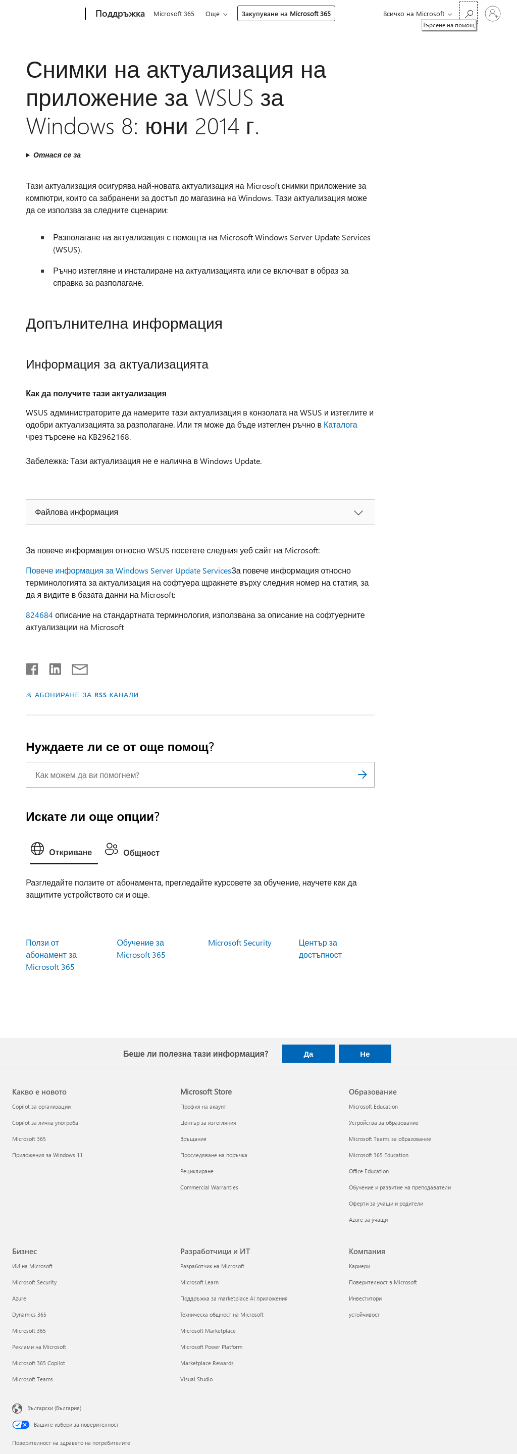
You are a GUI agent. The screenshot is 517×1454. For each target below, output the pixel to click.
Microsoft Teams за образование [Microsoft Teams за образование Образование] (390, 1139)
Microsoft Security (240, 942)
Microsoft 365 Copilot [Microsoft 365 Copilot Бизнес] (38, 1363)
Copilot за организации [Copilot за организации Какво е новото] (41, 1106)
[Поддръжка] (119, 14)
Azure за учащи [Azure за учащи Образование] (368, 1219)
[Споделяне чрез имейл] (75, 666)
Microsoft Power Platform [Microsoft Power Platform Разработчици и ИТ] (211, 1347)
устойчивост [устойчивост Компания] (364, 1314)
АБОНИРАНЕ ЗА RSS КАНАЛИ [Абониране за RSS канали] (87, 694)
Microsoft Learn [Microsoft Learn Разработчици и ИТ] (199, 1282)
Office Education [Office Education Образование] (369, 1171)
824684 (39, 614)
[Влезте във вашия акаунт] (493, 14)
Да (308, 1054)
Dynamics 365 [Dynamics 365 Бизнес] (29, 1314)
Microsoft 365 (173, 13)
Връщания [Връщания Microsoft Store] (193, 1139)
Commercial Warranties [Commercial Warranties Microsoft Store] (209, 1187)
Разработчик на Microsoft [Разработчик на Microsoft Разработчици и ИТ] (212, 1266)
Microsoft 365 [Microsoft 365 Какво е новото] (29, 1139)
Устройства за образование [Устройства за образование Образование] (384, 1122)
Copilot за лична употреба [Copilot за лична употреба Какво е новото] (45, 1122)
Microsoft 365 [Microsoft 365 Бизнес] (29, 1330)
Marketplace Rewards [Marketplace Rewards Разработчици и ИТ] (207, 1363)
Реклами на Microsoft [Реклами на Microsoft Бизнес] (39, 1347)
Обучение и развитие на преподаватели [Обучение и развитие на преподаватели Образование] (400, 1187)
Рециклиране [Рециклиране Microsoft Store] (197, 1171)
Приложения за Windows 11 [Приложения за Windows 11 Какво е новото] (47, 1155)
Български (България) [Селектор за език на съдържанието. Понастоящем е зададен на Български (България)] (54, 1408)
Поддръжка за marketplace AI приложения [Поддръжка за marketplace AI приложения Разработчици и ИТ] (234, 1298)
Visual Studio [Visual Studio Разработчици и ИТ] (196, 1379)
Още (215, 13)
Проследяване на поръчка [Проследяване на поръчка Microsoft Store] (213, 1155)
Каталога (340, 424)
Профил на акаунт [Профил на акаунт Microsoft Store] (203, 1106)
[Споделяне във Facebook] (33, 666)
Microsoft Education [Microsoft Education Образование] (373, 1106)
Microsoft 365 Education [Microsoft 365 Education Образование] (378, 1155)
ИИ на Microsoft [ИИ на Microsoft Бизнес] (32, 1266)
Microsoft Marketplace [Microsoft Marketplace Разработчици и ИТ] (208, 1330)
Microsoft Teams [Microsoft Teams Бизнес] (32, 1379)
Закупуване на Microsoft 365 (288, 13)
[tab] (64, 851)
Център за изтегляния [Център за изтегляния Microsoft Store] (208, 1122)
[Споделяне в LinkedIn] (51, 666)
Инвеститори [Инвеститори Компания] (365, 1298)
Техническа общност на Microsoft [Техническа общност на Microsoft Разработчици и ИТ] (222, 1314)
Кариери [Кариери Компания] (359, 1266)
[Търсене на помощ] (468, 13)
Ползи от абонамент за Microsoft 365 (51, 954)
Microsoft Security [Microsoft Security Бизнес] (34, 1282)
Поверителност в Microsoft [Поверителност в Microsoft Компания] (383, 1282)
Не (365, 1054)
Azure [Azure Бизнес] (19, 1298)
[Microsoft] (46, 14)
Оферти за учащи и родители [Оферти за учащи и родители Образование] (386, 1203)
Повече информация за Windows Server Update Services (128, 570)
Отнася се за (57, 155)
